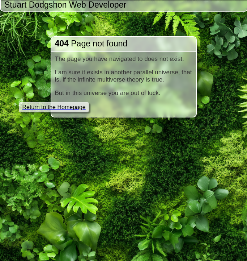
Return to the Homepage (54, 107)
